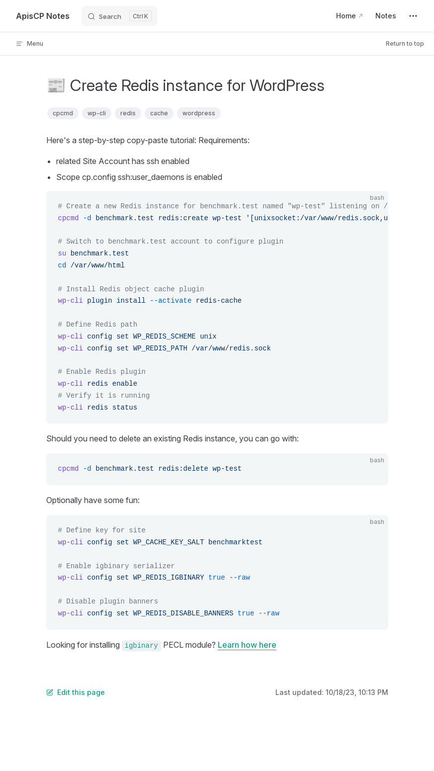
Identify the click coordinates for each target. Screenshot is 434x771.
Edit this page (75, 692)
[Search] (119, 16)
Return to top (405, 43)
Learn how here (247, 645)
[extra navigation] (413, 16)
